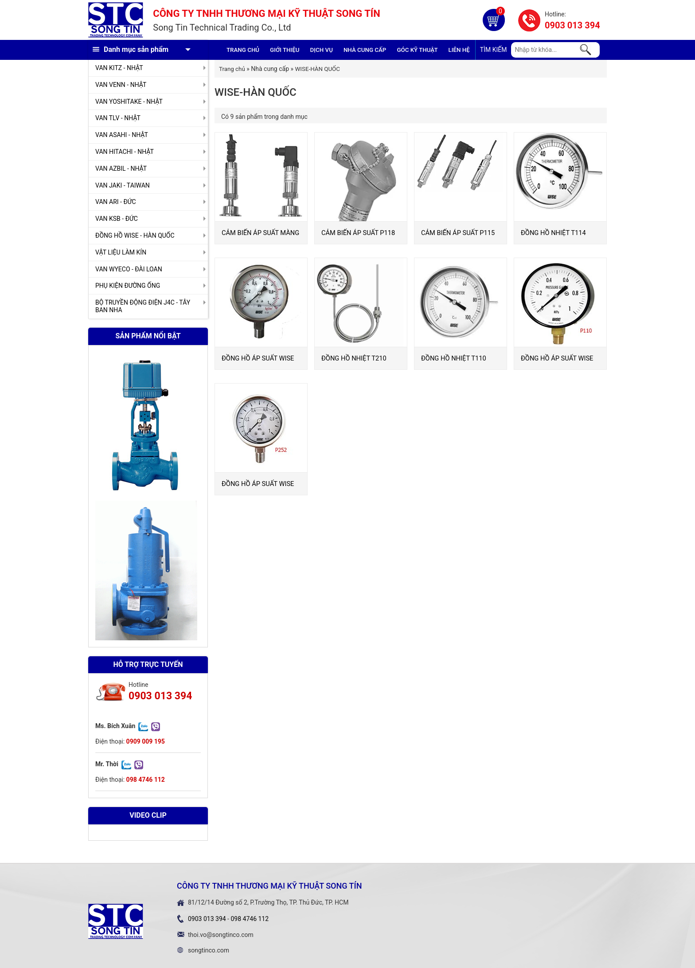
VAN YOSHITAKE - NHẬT (129, 101)
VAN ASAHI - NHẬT (121, 134)
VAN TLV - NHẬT (118, 117)
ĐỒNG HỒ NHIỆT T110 (453, 358)
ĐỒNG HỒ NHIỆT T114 (553, 233)
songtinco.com (208, 950)
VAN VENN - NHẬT (120, 84)
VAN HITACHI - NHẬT (124, 151)
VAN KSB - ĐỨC (116, 218)
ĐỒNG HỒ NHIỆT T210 (354, 358)
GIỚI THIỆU (285, 50)
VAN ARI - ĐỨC (115, 201)
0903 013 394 (572, 25)
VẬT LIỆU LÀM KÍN (120, 252)
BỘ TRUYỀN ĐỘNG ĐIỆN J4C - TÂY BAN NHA (142, 306)
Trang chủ (242, 50)
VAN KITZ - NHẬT (119, 67)
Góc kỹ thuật (417, 50)
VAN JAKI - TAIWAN (122, 185)
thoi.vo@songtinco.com (221, 934)
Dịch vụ (321, 50)
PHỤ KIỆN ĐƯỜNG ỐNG (127, 285)
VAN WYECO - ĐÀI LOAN (128, 269)
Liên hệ (459, 50)
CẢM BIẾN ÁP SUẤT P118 (358, 233)
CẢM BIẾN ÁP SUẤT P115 (458, 233)
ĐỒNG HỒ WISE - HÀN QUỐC (135, 235)
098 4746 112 (249, 918)
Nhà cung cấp (365, 50)
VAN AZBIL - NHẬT (121, 168)
